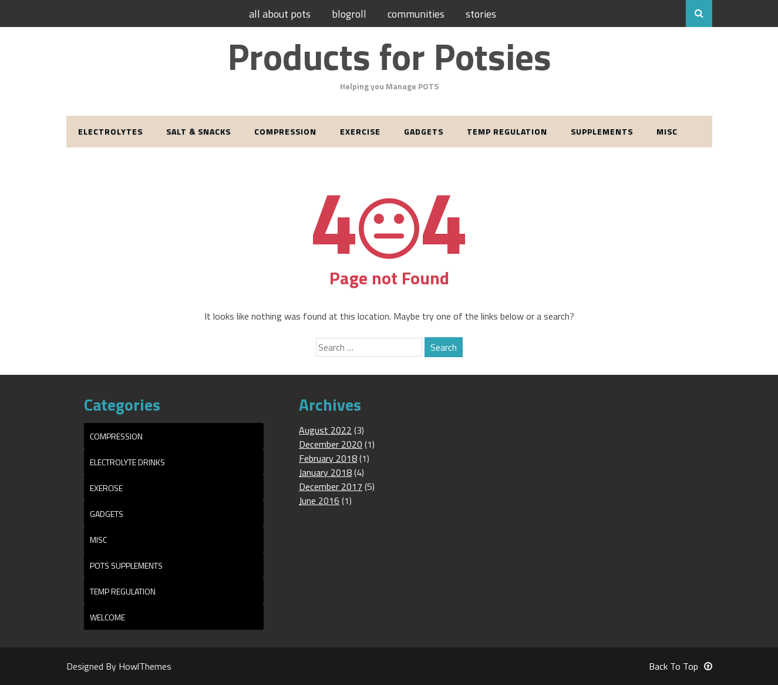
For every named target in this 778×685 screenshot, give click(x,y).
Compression (285, 131)
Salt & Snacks (198, 131)
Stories (481, 14)
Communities (416, 14)
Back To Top (680, 666)
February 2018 (328, 458)
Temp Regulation (507, 131)
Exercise (360, 131)
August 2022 (325, 430)
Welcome (107, 617)
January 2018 (325, 472)
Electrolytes (110, 131)
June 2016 (319, 500)
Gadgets (423, 131)
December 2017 (330, 486)
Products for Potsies (389, 56)
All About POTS (280, 14)
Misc (667, 131)
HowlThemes (145, 666)
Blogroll (349, 14)
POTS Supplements (126, 565)
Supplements (602, 131)
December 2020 (330, 444)
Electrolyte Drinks (127, 462)
